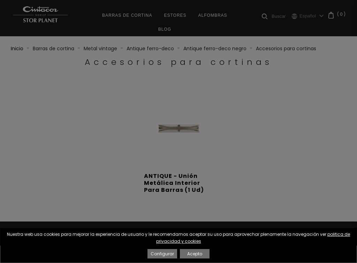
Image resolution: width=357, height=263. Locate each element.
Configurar (162, 254)
